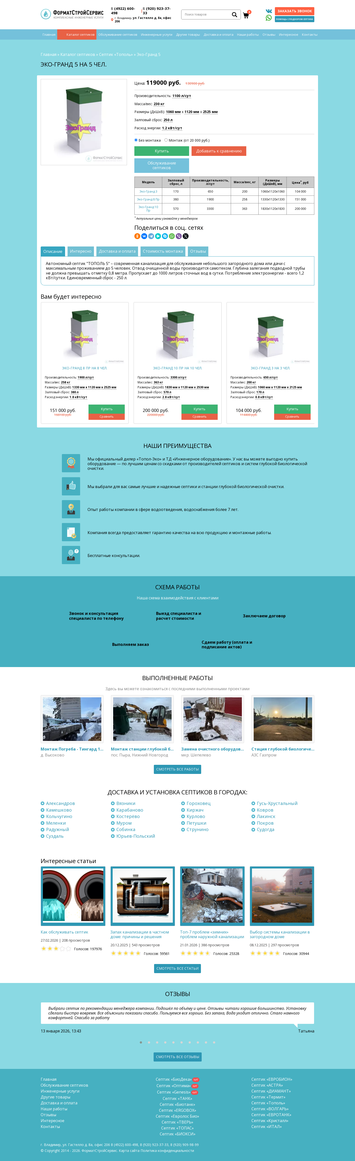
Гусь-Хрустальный (277, 803)
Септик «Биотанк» (177, 1104)
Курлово (196, 816)
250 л (168, 119)
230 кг (159, 103)
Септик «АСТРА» (267, 1085)
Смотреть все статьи (177, 968)
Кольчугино (59, 816)
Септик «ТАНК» (177, 1098)
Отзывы (269, 34)
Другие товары (188, 34)
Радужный (57, 829)
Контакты (310, 34)
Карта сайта (129, 1150)
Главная (49, 34)
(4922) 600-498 (123, 10)
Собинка (125, 829)
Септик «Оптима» (174, 1085)
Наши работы (248, 34)
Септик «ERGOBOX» (177, 1110)
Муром (124, 823)
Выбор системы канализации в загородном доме (280, 934)
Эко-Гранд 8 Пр (148, 199)
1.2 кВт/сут (172, 128)
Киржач (195, 810)
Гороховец (199, 803)
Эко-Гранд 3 (148, 191)
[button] (141, 1042)
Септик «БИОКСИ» (177, 1134)
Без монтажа (150, 140)
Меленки (56, 823)
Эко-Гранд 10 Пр (148, 209)
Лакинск (266, 816)
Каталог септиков (81, 34)
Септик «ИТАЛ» (266, 1126)
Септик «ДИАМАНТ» (271, 1091)
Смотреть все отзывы (177, 1056)
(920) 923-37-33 (157, 10)
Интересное (288, 34)
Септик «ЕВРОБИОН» (271, 1079)
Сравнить (107, 416)
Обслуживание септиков (117, 34)
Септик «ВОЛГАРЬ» (270, 1109)
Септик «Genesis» (174, 1092)
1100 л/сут (181, 95)
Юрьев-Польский (135, 836)
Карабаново (129, 810)
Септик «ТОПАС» (177, 1128)
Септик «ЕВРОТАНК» (271, 1114)
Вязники (125, 803)
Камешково (59, 810)
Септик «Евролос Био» (177, 1116)
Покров (265, 823)
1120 (191, 111)
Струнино (198, 829)
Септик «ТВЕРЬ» (177, 1122)
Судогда (265, 829)
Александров (60, 803)
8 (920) (184, 1144)
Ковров (265, 810)
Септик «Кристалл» (269, 1120)
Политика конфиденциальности (167, 1150)
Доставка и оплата (218, 34)
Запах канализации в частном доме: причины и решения (139, 934)
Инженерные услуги (156, 34)
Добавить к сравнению (219, 151)
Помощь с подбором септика (294, 19)
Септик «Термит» (268, 1097)
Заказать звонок (295, 11)
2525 (210, 111)
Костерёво (128, 816)
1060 (173, 111)
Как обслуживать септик (64, 932)
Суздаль (55, 836)
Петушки (196, 823)
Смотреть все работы (177, 769)
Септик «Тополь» (116, 54)
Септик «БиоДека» (174, 1079)
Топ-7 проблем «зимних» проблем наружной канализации (212, 934)
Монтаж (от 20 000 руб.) (189, 140)
